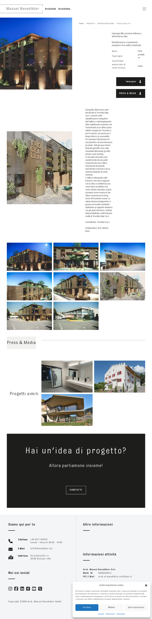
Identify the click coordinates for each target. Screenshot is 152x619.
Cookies (101, 614)
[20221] (67, 414)
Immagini (133, 81)
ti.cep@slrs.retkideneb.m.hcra (115, 577)
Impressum (121, 614)
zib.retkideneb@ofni (41, 549)
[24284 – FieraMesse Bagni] (67, 380)
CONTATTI (76, 490)
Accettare (87, 607)
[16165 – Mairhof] (119, 380)
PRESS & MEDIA (130, 93)
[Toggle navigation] (144, 9)
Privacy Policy (110, 614)
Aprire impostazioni (136, 607)
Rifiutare (111, 607)
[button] (146, 585)
